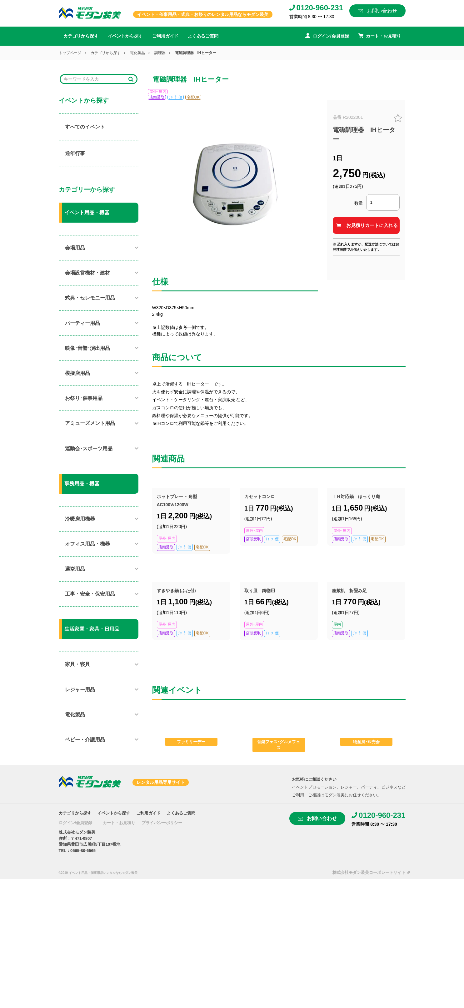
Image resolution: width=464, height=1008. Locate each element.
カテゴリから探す (80, 35)
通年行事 (75, 153)
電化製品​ (75, 714)
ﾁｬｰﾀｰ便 (175, 97)
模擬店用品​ (77, 373)
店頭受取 (156, 97)
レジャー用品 (80, 689)
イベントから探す (125, 35)
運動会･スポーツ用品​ (88, 448)
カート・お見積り (119, 822)
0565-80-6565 (83, 850)
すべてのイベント (85, 126)
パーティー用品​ (82, 323)
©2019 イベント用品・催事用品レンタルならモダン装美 (98, 872)
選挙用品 (75, 569)
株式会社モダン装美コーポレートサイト (369, 872)
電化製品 (137, 53)
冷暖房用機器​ (80, 519)
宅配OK (193, 97)
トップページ (70, 53)
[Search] (94, 79)
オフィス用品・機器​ (87, 544)
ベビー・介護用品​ (85, 739)
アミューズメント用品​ (90, 423)
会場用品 (75, 247)
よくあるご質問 (203, 35)
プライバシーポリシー (162, 822)
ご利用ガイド (165, 35)
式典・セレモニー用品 (90, 297)
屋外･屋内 (157, 91)
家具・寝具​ (77, 664)
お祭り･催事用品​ (83, 398)
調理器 (160, 53)
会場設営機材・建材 (87, 272)
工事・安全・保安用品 (90, 594)
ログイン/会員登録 (75, 822)
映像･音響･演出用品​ (87, 348)
